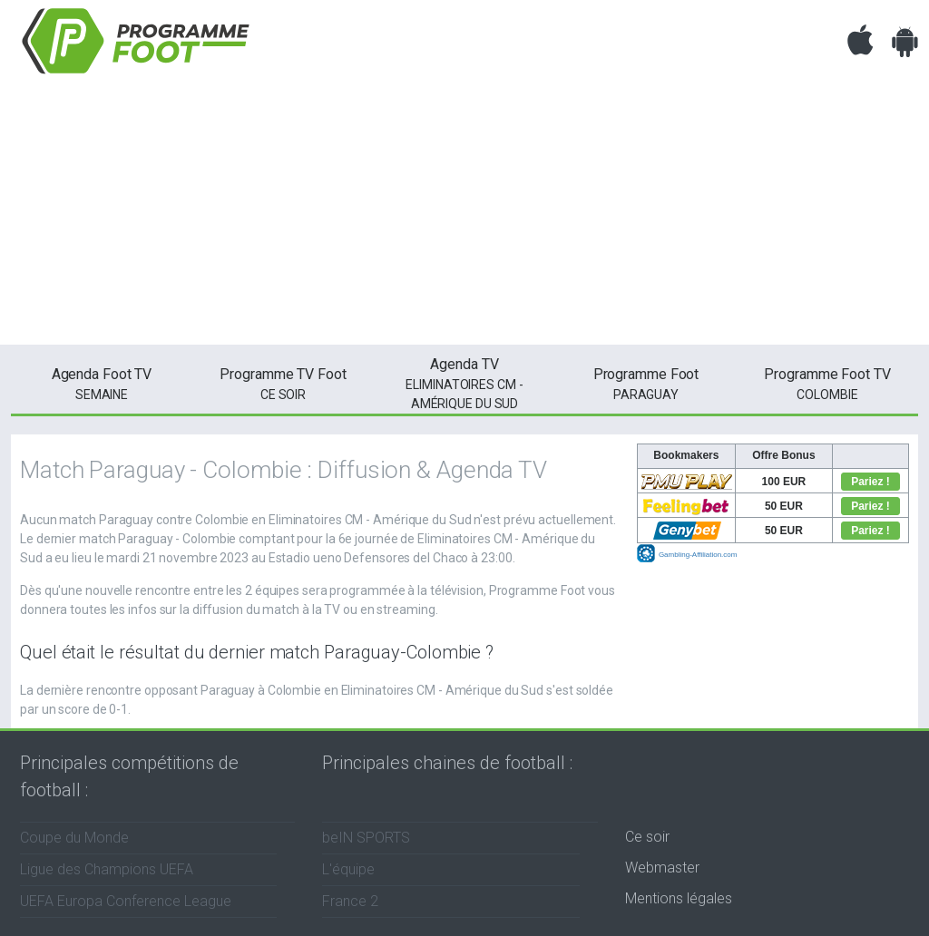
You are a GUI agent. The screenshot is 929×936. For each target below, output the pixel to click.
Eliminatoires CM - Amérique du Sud (464, 382)
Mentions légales (678, 898)
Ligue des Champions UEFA (106, 869)
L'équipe (348, 869)
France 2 (350, 901)
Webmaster (662, 867)
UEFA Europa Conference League (125, 901)
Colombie (827, 383)
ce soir (283, 383)
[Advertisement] (464, 218)
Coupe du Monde (74, 837)
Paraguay (646, 383)
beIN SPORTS (366, 837)
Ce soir (647, 836)
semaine (101, 383)
